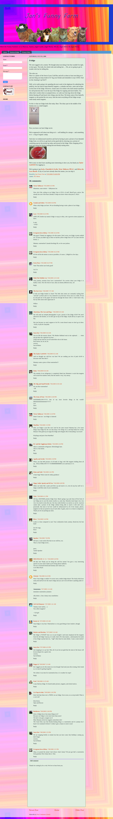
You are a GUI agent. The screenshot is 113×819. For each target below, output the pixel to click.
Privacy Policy (26, 52)
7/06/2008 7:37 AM (48, 291)
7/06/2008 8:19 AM (58, 312)
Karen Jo (36, 621)
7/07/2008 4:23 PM (45, 647)
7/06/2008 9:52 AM (52, 354)
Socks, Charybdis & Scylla (49, 169)
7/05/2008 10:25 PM (53, 252)
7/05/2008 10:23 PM (43, 214)
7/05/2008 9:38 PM (50, 203)
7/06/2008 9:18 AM (45, 333)
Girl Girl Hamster (38, 604)
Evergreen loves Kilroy (40, 233)
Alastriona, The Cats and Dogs (42, 312)
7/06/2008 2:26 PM (57, 444)
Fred (34, 681)
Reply (35, 197)
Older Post (80, 810)
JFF (35, 176)
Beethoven (36, 711)
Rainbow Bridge (14, 52)
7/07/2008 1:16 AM (46, 589)
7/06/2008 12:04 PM (50, 397)
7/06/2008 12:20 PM (49, 414)
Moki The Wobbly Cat (40, 278)
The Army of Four (38, 397)
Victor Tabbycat (63, 169)
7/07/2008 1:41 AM (50, 604)
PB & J (71, 169)
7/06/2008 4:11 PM (42, 496)
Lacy (34, 214)
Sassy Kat (36, 333)
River (35, 519)
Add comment (34, 761)
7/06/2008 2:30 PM (50, 459)
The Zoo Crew (37, 291)
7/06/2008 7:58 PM (44, 538)
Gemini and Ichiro (38, 203)
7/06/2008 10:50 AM (56, 384)
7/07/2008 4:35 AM (45, 621)
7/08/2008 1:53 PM (45, 732)
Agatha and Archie (39, 459)
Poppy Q (36, 664)
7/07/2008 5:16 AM (51, 632)
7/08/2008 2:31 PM (53, 749)
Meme (38, 176)
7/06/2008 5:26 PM (42, 519)
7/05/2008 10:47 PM (46, 263)
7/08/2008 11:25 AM (43, 681)
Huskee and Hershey (39, 632)
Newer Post (33, 810)
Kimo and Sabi (37, 472)
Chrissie (35, 576)
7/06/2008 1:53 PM (44, 425)
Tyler (35, 496)
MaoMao (36, 425)
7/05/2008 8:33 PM (49, 186)
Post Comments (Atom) (43, 814)
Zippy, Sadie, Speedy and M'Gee (43, 483)
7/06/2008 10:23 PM (45, 576)
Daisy (35, 371)
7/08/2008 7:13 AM (44, 664)
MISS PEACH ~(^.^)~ (40, 559)
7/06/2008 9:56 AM (42, 371)
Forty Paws (36, 263)
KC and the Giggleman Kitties (42, 444)
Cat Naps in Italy (38, 692)
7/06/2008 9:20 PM (52, 559)
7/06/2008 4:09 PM (58, 483)
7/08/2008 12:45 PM (50, 692)
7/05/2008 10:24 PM (53, 233)
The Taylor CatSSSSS (39, 354)
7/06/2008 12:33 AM (53, 278)
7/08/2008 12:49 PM (46, 711)
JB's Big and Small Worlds (41, 384)
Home (5, 52)
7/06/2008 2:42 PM (48, 472)
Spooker (35, 538)
